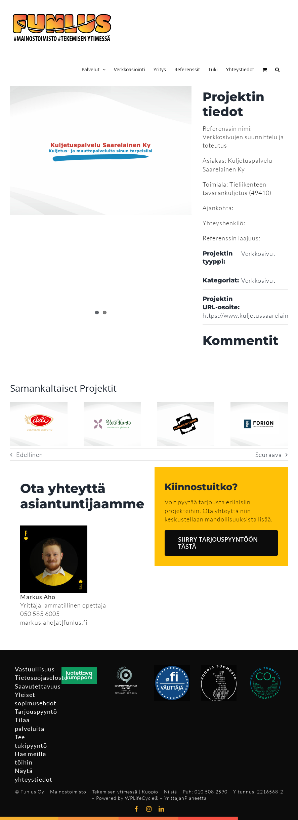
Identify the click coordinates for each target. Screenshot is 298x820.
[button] (277, 68)
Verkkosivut (258, 253)
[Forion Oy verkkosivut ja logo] (259, 405)
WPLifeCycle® (142, 798)
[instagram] (149, 809)
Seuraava (268, 454)
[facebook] (136, 809)
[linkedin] (161, 809)
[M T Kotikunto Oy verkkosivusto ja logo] (112, 405)
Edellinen (29, 454)
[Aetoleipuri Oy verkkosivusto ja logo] (39, 405)
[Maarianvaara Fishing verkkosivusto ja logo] (185, 405)
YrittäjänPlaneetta (185, 798)
